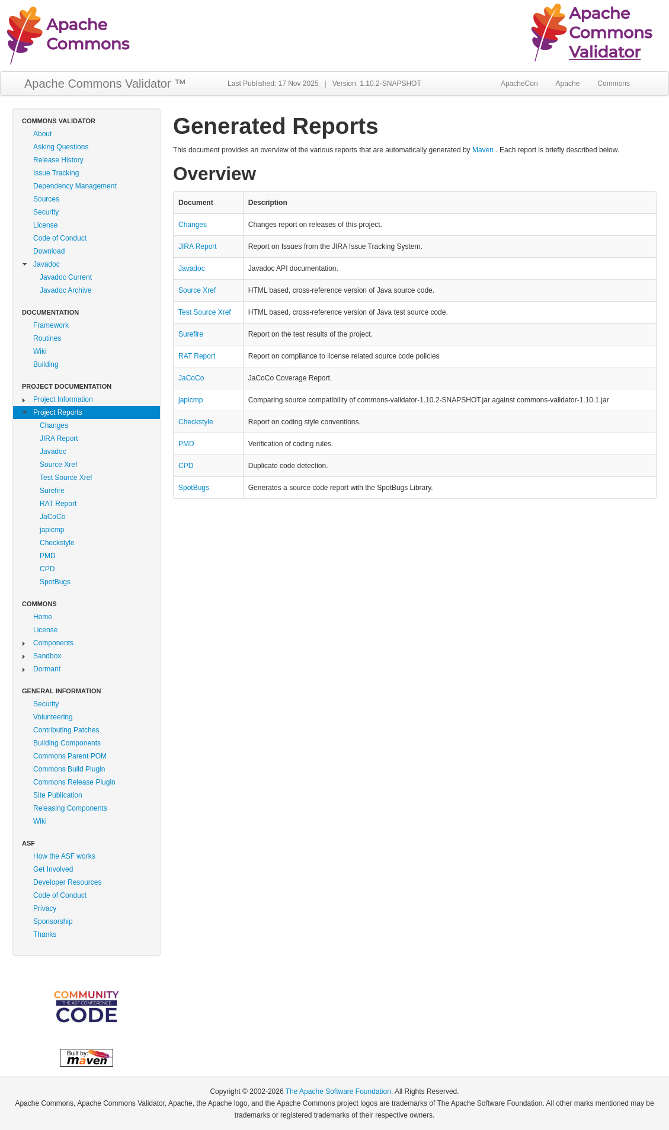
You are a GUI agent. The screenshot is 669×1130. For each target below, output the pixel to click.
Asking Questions (60, 147)
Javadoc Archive (65, 290)
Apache (568, 83)
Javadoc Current (66, 277)
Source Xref (58, 464)
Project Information (63, 399)
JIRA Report (59, 438)
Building (46, 364)
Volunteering (53, 717)
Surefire (52, 490)
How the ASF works (64, 856)
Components (53, 643)
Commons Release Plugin (74, 782)
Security (46, 212)
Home (42, 617)
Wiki (40, 351)
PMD (48, 556)
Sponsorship (53, 921)
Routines (47, 338)
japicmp (52, 530)
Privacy (44, 908)
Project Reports (57, 412)
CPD (47, 569)
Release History (58, 160)
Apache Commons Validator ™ (105, 83)
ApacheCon (519, 83)
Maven (483, 150)
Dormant (46, 669)
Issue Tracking (56, 173)
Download (49, 251)
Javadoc (46, 264)
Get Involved (53, 869)
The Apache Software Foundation (338, 1091)
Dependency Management (75, 186)
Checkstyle (57, 543)
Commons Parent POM (70, 756)
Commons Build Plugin (69, 769)
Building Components (67, 743)
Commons (613, 83)
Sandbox (47, 656)
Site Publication (57, 795)
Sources (46, 199)
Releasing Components (70, 808)
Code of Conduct (60, 238)
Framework (51, 325)
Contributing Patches (66, 730)
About (42, 134)
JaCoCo (52, 517)
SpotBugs (55, 582)
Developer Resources (67, 882)
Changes (54, 425)
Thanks (44, 934)
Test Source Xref (66, 477)
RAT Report (58, 504)
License (45, 225)
